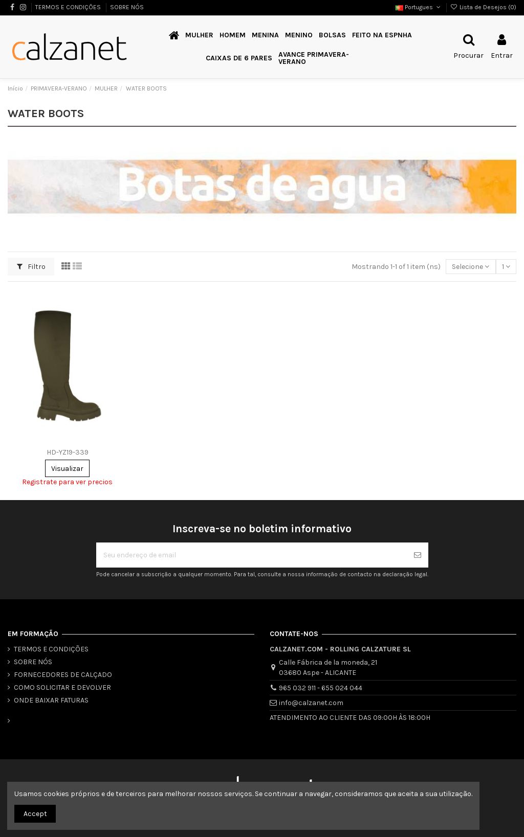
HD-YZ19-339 (68, 452)
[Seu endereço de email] (251, 555)
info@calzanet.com (311, 702)
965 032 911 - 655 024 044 (320, 688)
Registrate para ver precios (67, 482)
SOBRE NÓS (127, 7)
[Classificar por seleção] (470, 266)
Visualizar (67, 468)
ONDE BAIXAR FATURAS (51, 700)
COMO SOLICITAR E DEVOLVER (62, 687)
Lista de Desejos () (483, 7)
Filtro (31, 266)
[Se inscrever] (417, 555)
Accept (35, 813)
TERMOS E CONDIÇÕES (68, 7)
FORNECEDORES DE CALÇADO (63, 674)
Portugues (418, 7)
